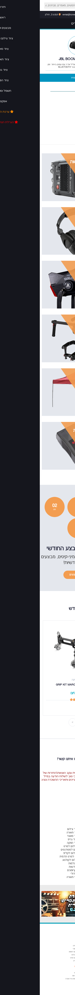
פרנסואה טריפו (63, 985)
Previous (42, 722)
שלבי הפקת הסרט (35, 958)
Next (33, 722)
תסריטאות (64, 946)
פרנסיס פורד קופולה (61, 976)
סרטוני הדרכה (52, 78)
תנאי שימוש (37, 973)
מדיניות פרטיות (36, 976)
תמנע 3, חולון (13, 14)
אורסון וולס (64, 973)
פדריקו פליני (63, 982)
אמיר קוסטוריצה (62, 970)
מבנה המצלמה (36, 955)
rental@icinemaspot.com (36, 14)
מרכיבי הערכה (67, 78)
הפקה (65, 958)
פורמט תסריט (37, 946)
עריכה (65, 955)
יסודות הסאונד (37, 949)
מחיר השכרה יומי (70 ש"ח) (37, 79)
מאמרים (64, 942)
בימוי (66, 949)
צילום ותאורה (63, 952)
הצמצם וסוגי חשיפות (35, 952)
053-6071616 (60, 14)
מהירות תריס (37, 961)
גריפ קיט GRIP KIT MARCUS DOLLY (37, 684)
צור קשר (38, 970)
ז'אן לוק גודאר (63, 979)
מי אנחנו (38, 966)
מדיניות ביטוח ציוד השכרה (33, 979)
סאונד (65, 961)
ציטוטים (64, 966)
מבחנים (38, 942)
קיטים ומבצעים (37, 574)
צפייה (46, 168)
